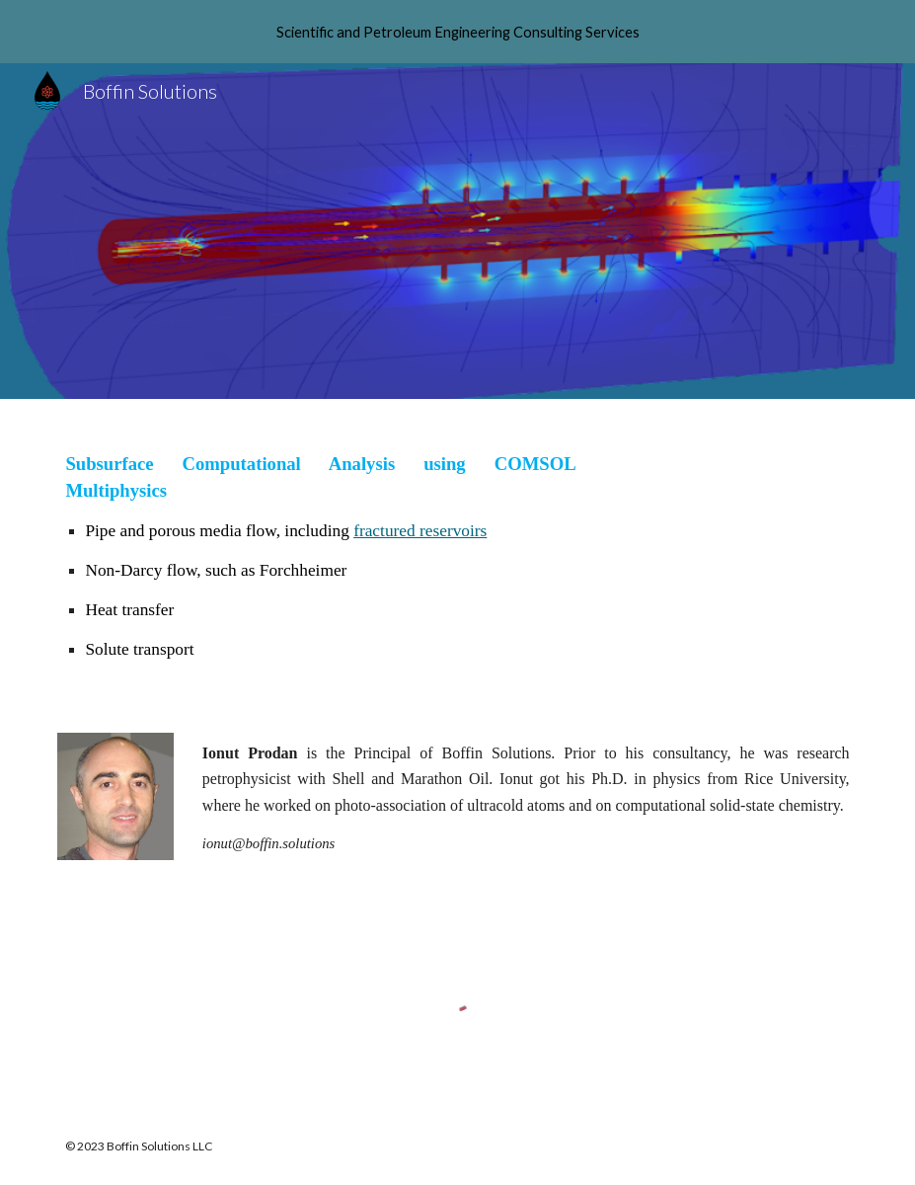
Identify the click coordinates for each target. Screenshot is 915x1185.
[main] (320, 554)
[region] (457, 31)
